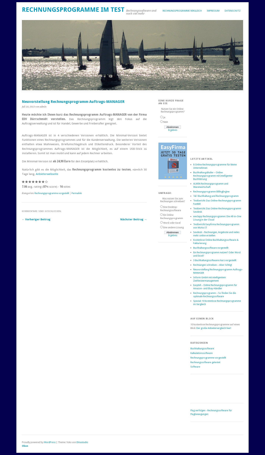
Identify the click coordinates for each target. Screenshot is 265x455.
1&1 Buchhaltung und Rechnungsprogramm (216, 196)
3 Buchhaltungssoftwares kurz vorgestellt (214, 260)
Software (195, 366)
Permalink (77, 193)
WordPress (50, 442)
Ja (164, 117)
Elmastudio (82, 442)
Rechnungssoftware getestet (205, 362)
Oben (25, 446)
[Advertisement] (218, 122)
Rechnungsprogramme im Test (73, 9)
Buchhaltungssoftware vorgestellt (210, 247)
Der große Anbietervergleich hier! (213, 328)
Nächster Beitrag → (133, 219)
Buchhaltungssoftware (202, 348)
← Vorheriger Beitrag (36, 219)
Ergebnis (172, 130)
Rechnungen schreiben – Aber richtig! (212, 265)
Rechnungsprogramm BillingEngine (211, 191)
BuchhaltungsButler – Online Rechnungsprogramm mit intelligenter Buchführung (213, 175)
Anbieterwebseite (47, 174)
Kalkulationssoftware (201, 353)
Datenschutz (233, 10)
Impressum (213, 10)
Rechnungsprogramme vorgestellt (52, 193)
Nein (165, 122)
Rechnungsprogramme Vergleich (182, 10)
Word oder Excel (172, 222)
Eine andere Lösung (173, 227)
